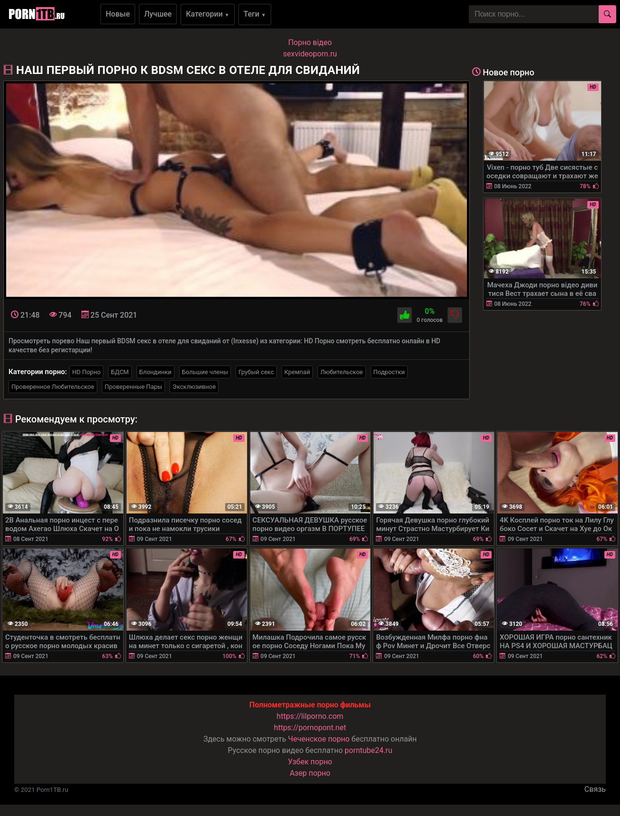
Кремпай (297, 372)
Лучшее (158, 13)
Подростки (389, 372)
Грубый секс (256, 372)
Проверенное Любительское (52, 386)
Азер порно (310, 773)
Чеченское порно (319, 738)
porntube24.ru (368, 750)
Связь (595, 789)
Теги (255, 13)
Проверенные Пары (133, 386)
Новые (118, 13)
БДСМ (120, 372)
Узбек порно (310, 761)
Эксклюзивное (194, 386)
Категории (207, 13)
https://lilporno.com (310, 716)
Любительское (341, 372)
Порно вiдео (310, 42)
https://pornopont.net (310, 727)
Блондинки (155, 372)
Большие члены (205, 372)
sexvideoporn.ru (310, 53)
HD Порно (86, 372)
